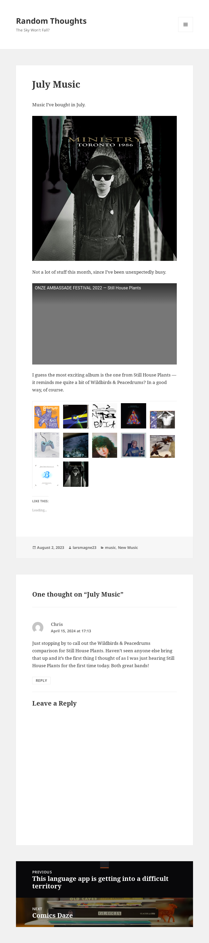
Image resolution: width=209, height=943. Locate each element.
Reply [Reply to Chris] (41, 680)
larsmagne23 (84, 547)
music (110, 547)
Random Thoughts (51, 20)
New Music (128, 547)
